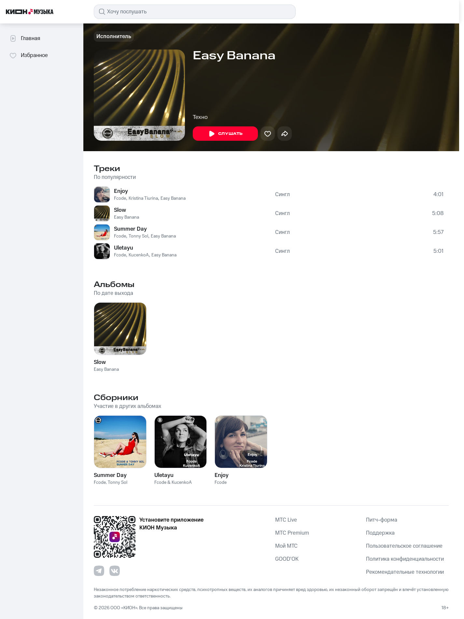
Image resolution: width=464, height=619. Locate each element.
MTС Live (286, 520)
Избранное (28, 55)
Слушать (225, 134)
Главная (24, 38)
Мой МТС (286, 546)
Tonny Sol (138, 236)
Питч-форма (381, 520)
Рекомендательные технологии (405, 572)
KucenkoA (139, 255)
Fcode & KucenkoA (173, 482)
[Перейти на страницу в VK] (114, 571)
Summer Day (130, 229)
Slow (120, 210)
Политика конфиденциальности (405, 559)
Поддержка (380, 533)
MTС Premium (292, 533)
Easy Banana (173, 198)
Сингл (282, 194)
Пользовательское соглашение (404, 546)
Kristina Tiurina (143, 198)
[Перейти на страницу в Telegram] (99, 571)
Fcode (120, 198)
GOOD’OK (287, 559)
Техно (200, 117)
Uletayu (123, 248)
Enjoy (121, 191)
